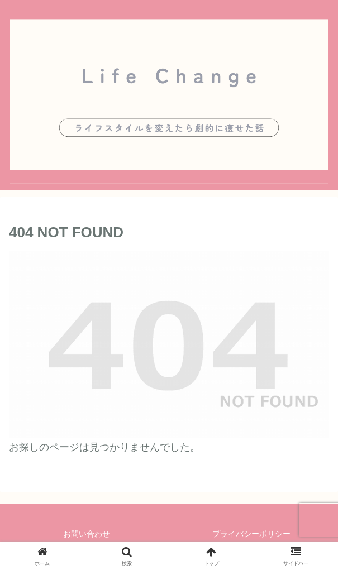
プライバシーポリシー (251, 533)
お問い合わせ (86, 533)
